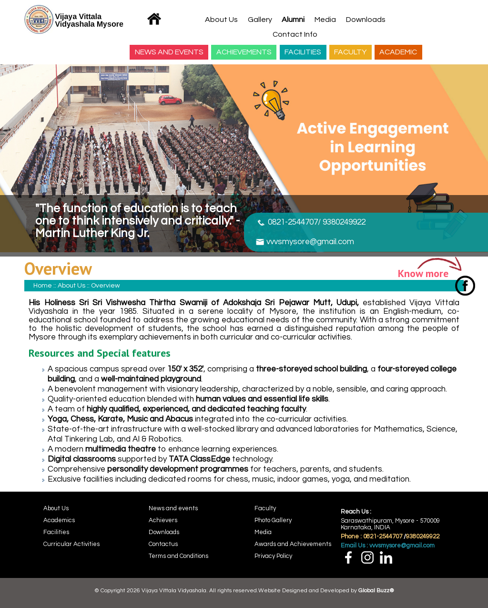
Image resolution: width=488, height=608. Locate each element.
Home (42, 285)
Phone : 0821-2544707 (371, 536)
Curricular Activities (71, 544)
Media (325, 19)
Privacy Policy (273, 556)
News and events (173, 508)
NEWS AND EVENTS (169, 52)
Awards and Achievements (292, 544)
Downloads (366, 19)
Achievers (163, 520)
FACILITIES (303, 52)
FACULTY (350, 52)
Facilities (56, 532)
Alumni (293, 19)
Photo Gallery (273, 520)
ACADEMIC (398, 52)
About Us (221, 19)
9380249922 (422, 536)
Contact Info (295, 34)
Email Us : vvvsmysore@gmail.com (388, 545)
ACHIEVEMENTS (244, 52)
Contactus (163, 544)
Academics (59, 520)
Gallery (260, 19)
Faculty (265, 508)
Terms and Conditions (178, 556)
